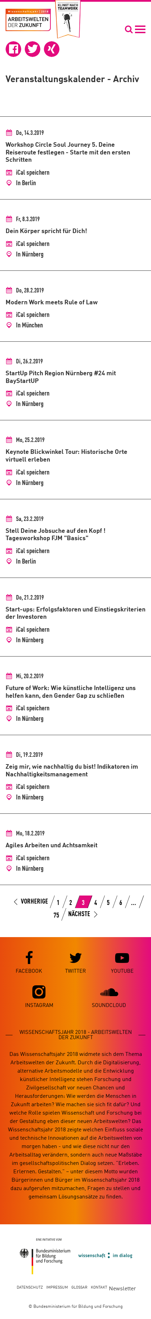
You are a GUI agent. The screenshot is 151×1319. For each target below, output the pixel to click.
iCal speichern (32, 172)
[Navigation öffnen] (135, 29)
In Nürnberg (29, 254)
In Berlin (26, 183)
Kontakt (99, 1288)
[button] (13, 49)
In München (29, 325)
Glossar (79, 1288)
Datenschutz (30, 1288)
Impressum (57, 1288)
